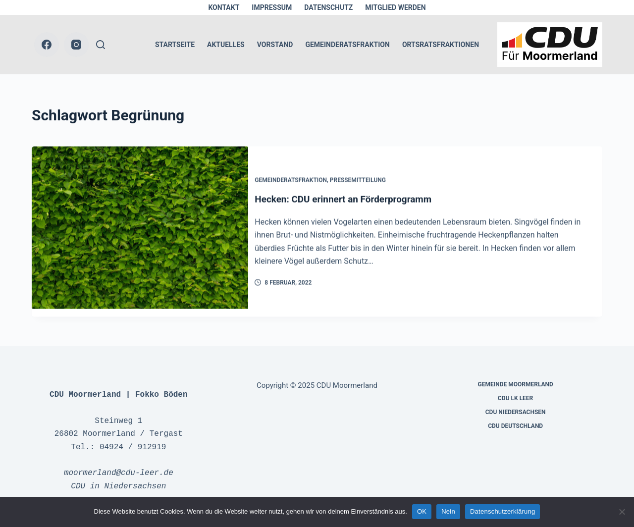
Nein (448, 511)
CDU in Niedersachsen (118, 478)
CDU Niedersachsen (515, 404)
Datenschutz (328, 7)
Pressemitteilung (366, 176)
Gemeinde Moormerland (515, 376)
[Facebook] (46, 44)
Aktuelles (226, 45)
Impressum (272, 7)
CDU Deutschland (515, 418)
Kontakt (223, 7)
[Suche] (100, 44)
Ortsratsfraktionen (440, 45)
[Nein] (622, 512)
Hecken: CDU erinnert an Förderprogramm (356, 196)
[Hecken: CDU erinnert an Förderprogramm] (140, 228)
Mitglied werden (395, 7)
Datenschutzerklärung (502, 511)
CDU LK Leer (515, 390)
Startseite (175, 45)
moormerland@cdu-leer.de (118, 465)
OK (421, 511)
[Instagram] (76, 44)
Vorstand (275, 45)
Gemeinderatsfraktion (347, 45)
